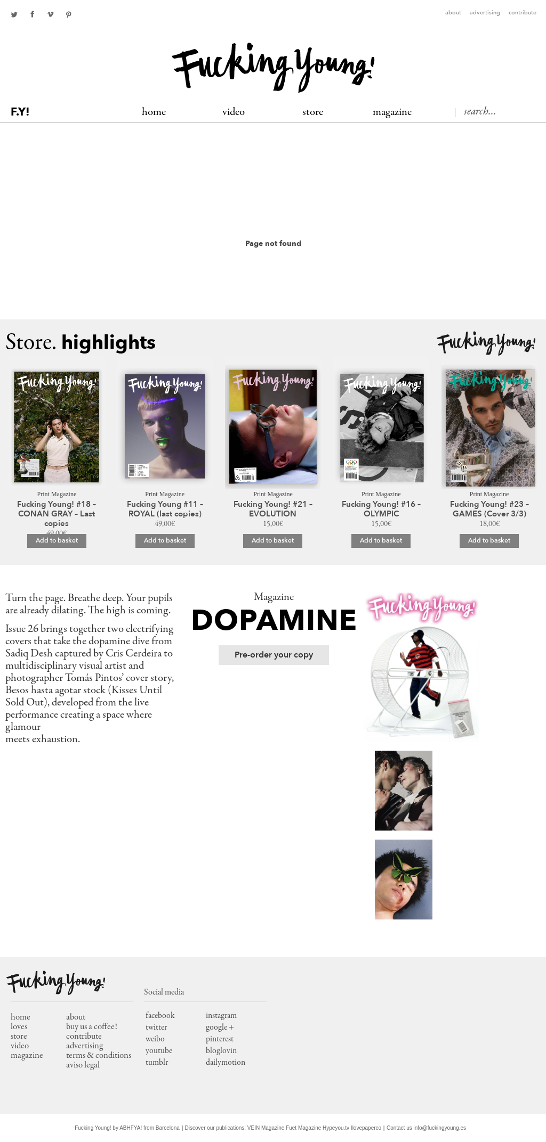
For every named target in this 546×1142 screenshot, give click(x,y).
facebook (32, 14)
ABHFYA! (130, 1128)
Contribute (522, 13)
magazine (27, 1056)
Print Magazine (57, 494)
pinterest (68, 14)
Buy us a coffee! (91, 1027)
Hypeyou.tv (336, 1128)
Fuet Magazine (303, 1128)
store (19, 1036)
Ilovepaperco (366, 1128)
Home (154, 112)
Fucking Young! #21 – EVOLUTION (273, 509)
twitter (14, 14)
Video (233, 112)
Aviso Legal (83, 1065)
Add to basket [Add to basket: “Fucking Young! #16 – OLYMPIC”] (381, 540)
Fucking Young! (486, 343)
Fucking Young (273, 68)
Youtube (50, 14)
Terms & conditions (98, 1056)
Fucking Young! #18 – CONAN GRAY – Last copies (56, 514)
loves (19, 1027)
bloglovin (221, 1051)
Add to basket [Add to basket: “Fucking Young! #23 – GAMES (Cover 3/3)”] (489, 540)
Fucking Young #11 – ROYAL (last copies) (165, 509)
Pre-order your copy (274, 655)
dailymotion (225, 1062)
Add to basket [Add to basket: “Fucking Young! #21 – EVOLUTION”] (273, 540)
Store (312, 112)
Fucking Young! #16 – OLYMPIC (381, 509)
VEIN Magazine (265, 1128)
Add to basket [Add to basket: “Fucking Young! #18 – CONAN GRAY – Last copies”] (57, 540)
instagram (221, 1016)
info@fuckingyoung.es (440, 1128)
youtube (159, 1051)
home (20, 1017)
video (20, 1046)
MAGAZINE (392, 112)
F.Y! (20, 112)
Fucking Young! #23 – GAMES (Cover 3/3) (489, 509)
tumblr (157, 1062)
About (453, 13)
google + (220, 1027)
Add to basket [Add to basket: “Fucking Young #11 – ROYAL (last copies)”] (165, 540)
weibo (155, 1039)
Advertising (485, 13)
